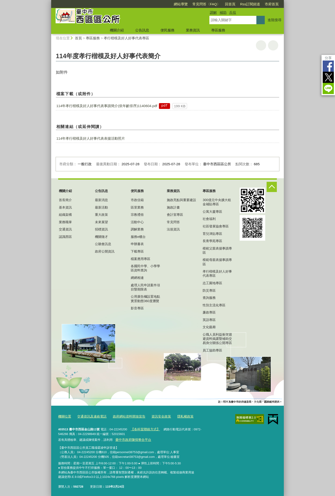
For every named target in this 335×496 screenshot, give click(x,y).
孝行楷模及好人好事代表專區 (126, 38)
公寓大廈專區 (212, 211)
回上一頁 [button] (273, 45)
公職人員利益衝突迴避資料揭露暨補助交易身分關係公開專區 (217, 339)
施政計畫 (173, 207)
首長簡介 (65, 200)
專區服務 (218, 30)
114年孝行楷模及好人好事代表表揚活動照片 (90, 138)
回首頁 (230, 4)
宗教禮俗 (137, 214)
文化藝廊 (209, 327)
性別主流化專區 (214, 305)
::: (49, 2)
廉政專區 (209, 312)
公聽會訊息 (103, 244)
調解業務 (137, 229)
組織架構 (65, 214)
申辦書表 (137, 244)
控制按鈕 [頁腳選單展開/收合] (272, 187)
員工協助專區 (212, 350)
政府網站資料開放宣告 (125, 416)
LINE (328, 88)
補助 (223, 12)
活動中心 (137, 222)
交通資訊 (65, 229)
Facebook (328, 66)
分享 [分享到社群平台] (328, 58)
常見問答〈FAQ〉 (206, 4)
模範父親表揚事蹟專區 (217, 250)
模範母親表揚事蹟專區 (217, 262)
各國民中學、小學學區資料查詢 (145, 268)
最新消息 (101, 200)
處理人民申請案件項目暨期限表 (145, 287)
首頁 (78, 38)
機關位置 (64, 416)
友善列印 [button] (261, 45)
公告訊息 (142, 30)
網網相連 (137, 278)
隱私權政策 (178, 416)
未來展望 (101, 222)
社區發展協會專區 (216, 226)
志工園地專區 (212, 283)
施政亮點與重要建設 (181, 200)
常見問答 (173, 222)
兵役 (232, 12)
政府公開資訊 (104, 251)
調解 (213, 12)
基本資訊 (65, 207)
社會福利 (209, 219)
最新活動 (101, 207)
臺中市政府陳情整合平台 (131, 438)
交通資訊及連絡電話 (90, 416)
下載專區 (137, 251)
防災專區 (209, 290)
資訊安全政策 (155, 416)
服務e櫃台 (138, 237)
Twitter (328, 77)
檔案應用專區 (140, 259)
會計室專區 (175, 214)
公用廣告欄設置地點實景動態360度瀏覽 (145, 299)
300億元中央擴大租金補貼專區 (217, 202)
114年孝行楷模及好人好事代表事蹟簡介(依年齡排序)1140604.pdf (106, 106)
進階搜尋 (274, 20)
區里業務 (137, 207)
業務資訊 (193, 30)
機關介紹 (117, 30)
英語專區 (209, 320)
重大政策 (101, 214)
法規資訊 (173, 229)
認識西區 (65, 237)
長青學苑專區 (212, 241)
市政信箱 (137, 200)
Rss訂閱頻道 (250, 4)
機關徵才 (101, 237)
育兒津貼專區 (212, 234)
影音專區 (137, 308)
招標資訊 (101, 229)
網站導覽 (181, 4)
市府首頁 (272, 4)
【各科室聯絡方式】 (143, 428)
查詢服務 (209, 298)
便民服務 (167, 30)
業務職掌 (65, 222)
